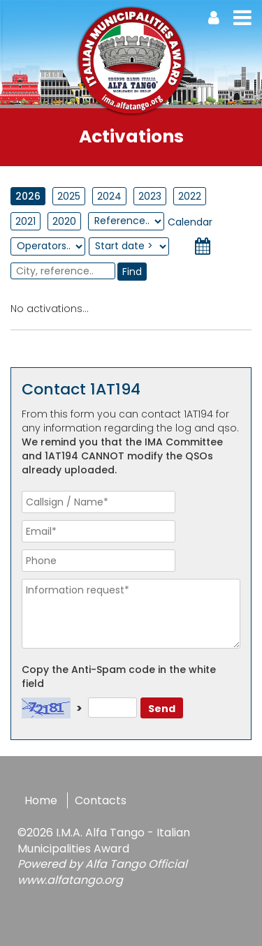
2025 (68, 196)
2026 (28, 196)
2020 (64, 221)
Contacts (100, 800)
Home (40, 800)
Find (132, 272)
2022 (189, 196)
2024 (109, 196)
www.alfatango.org (70, 880)
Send (161, 709)
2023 (149, 196)
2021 (25, 221)
